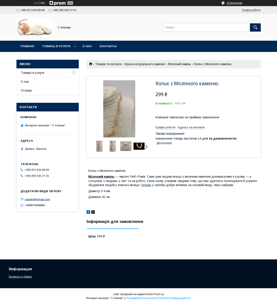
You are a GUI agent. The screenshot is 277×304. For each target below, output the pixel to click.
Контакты (108, 46)
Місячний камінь (179, 64)
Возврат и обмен (20, 276)
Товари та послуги (108, 64)
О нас (87, 46)
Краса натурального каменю (145, 64)
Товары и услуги (56, 46)
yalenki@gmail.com (37, 199)
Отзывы (26, 90)
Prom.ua (159, 294)
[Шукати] (255, 27)
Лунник (146, 185)
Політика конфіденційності (174, 298)
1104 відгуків (234, 3)
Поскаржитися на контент (140, 298)
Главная (27, 46)
